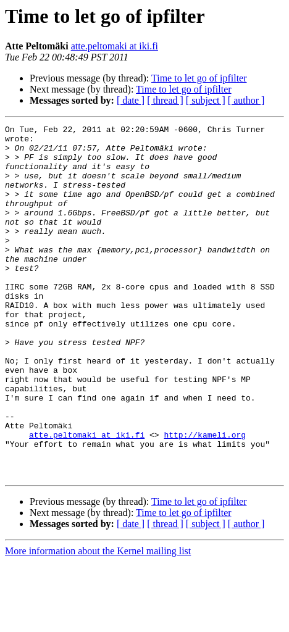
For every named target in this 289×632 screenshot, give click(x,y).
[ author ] (246, 100)
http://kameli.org (205, 497)
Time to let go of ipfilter (199, 78)
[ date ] (130, 100)
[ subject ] (205, 100)
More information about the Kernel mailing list (98, 621)
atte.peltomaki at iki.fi (114, 46)
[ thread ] (165, 100)
